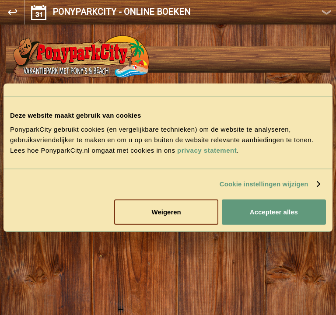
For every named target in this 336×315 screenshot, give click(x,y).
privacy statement (207, 150)
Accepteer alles (274, 211)
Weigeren (166, 211)
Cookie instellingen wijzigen (264, 184)
